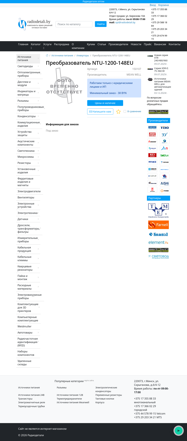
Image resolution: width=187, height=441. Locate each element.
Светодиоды (25, 66)
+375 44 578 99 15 (145, 413)
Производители (118, 44)
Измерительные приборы (28, 239)
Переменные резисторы (108, 394)
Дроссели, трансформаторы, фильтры (29, 228)
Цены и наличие (105, 103)
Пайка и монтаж (23, 277)
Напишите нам (100, 111)
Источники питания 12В (70, 394)
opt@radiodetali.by (125, 22)
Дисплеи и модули (24, 83)
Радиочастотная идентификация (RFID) (28, 342)
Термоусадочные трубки (31, 406)
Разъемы (23, 101)
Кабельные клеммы (24, 258)
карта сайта (89, 380)
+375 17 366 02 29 (145, 406)
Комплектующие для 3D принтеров (28, 307)
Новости (136, 44)
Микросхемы (26, 157)
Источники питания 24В (31, 394)
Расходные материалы (25, 286)
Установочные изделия (26, 170)
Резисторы (24, 163)
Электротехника (27, 213)
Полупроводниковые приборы (31, 108)
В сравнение (134, 111)
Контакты (174, 44)
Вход (153, 5)
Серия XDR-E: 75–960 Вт (161, 69)
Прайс (148, 44)
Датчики (23, 219)
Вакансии (160, 44)
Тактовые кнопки (104, 398)
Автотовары (25, 332)
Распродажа (61, 44)
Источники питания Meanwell (73, 402)
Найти (101, 24)
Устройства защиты (25, 133)
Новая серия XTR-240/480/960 (161, 58)
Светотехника (26, 151)
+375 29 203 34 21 (145, 417)
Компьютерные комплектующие (28, 318)
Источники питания (24, 58)
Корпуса (99, 402)
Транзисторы (25, 398)
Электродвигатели (29, 191)
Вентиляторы (26, 197)
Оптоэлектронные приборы (29, 74)
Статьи (102, 44)
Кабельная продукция (24, 249)
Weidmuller (24, 326)
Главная (23, 44)
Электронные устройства (26, 205)
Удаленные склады (24, 362)
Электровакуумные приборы (30, 296)
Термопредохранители (69, 398)
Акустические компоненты (26, 142)
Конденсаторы (27, 116)
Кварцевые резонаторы (25, 268)
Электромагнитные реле (31, 402)
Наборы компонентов (26, 353)
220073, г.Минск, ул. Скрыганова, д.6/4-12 (147, 383)
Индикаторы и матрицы (26, 92)
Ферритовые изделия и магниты (25, 182)
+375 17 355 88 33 (145, 398)
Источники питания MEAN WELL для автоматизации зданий (162, 84)
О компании (78, 46)
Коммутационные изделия (29, 124)
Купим (91, 44)
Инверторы (83, 55)
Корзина (163, 5)
